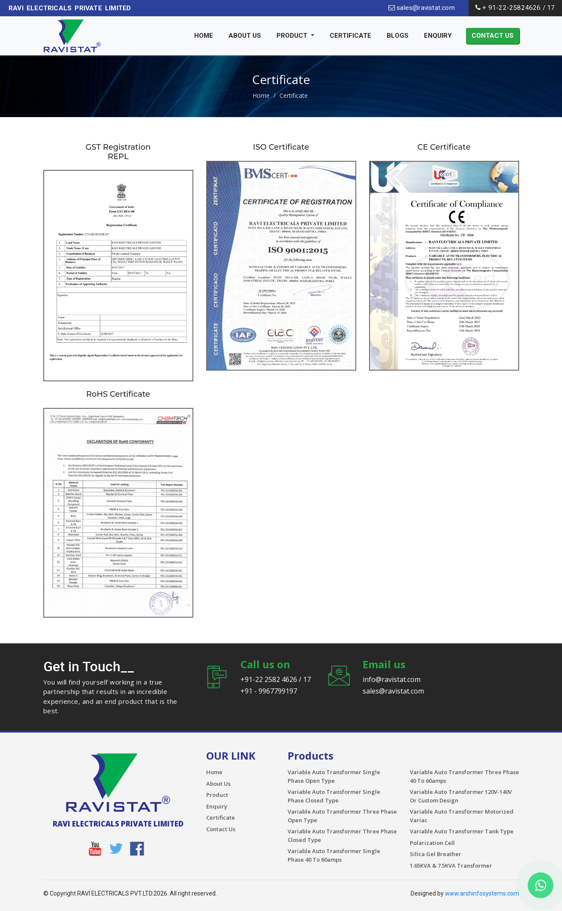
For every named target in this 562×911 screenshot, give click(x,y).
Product (217, 795)
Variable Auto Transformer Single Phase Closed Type (334, 796)
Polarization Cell (432, 843)
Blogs (398, 35)
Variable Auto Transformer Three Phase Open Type (342, 816)
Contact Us (493, 35)
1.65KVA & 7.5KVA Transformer (451, 865)
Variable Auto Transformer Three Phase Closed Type (342, 835)
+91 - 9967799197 (268, 691)
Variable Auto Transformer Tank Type (462, 831)
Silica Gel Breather (435, 854)
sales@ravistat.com (421, 8)
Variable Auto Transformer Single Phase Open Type (334, 776)
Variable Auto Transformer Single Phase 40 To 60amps (334, 855)
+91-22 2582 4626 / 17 (275, 679)
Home (203, 35)
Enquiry (438, 35)
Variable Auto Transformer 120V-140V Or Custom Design (461, 796)
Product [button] (292, 35)
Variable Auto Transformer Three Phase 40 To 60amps (464, 776)
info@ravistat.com (392, 679)
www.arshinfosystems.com (482, 893)
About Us (244, 35)
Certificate (350, 35)
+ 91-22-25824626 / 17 (515, 8)
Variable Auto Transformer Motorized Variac (462, 816)
